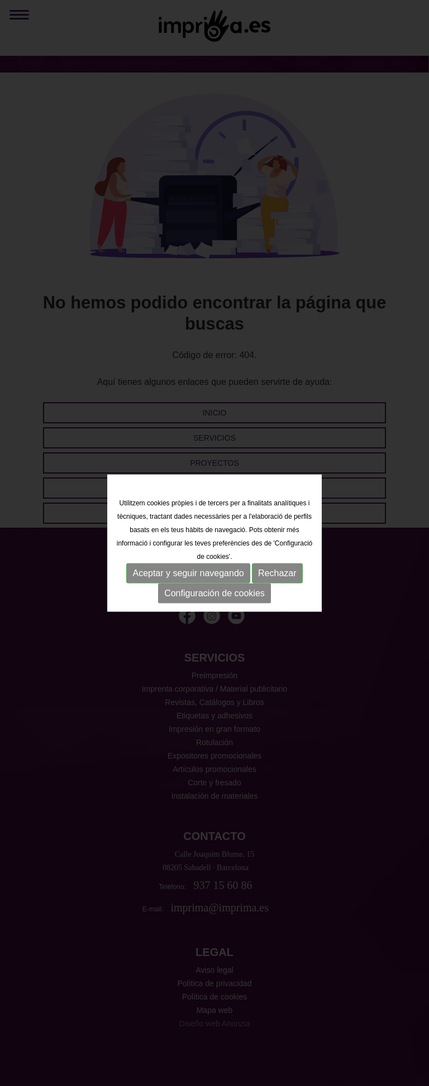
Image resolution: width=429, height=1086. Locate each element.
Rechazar (277, 573)
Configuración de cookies (214, 593)
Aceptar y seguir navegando (188, 573)
